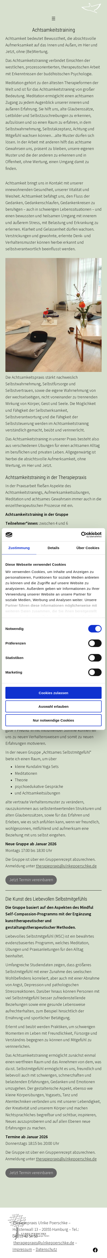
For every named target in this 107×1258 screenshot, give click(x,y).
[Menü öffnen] (53, 18)
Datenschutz (46, 1249)
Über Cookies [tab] (87, 548)
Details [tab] (53, 548)
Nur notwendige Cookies (53, 720)
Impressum (22, 1249)
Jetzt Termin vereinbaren (31, 879)
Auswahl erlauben (53, 706)
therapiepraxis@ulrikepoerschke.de (66, 866)
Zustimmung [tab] (19, 548)
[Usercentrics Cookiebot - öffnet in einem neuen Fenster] (81, 535)
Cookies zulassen (53, 693)
